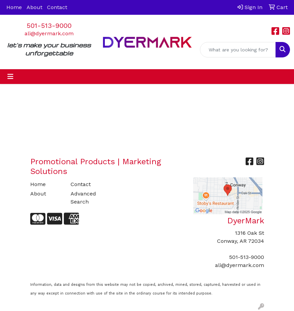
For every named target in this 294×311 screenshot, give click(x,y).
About (34, 7)
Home (14, 7)
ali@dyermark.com (49, 33)
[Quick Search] (238, 49)
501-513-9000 (49, 25)
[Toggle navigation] (10, 76)
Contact (57, 7)
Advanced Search (83, 197)
